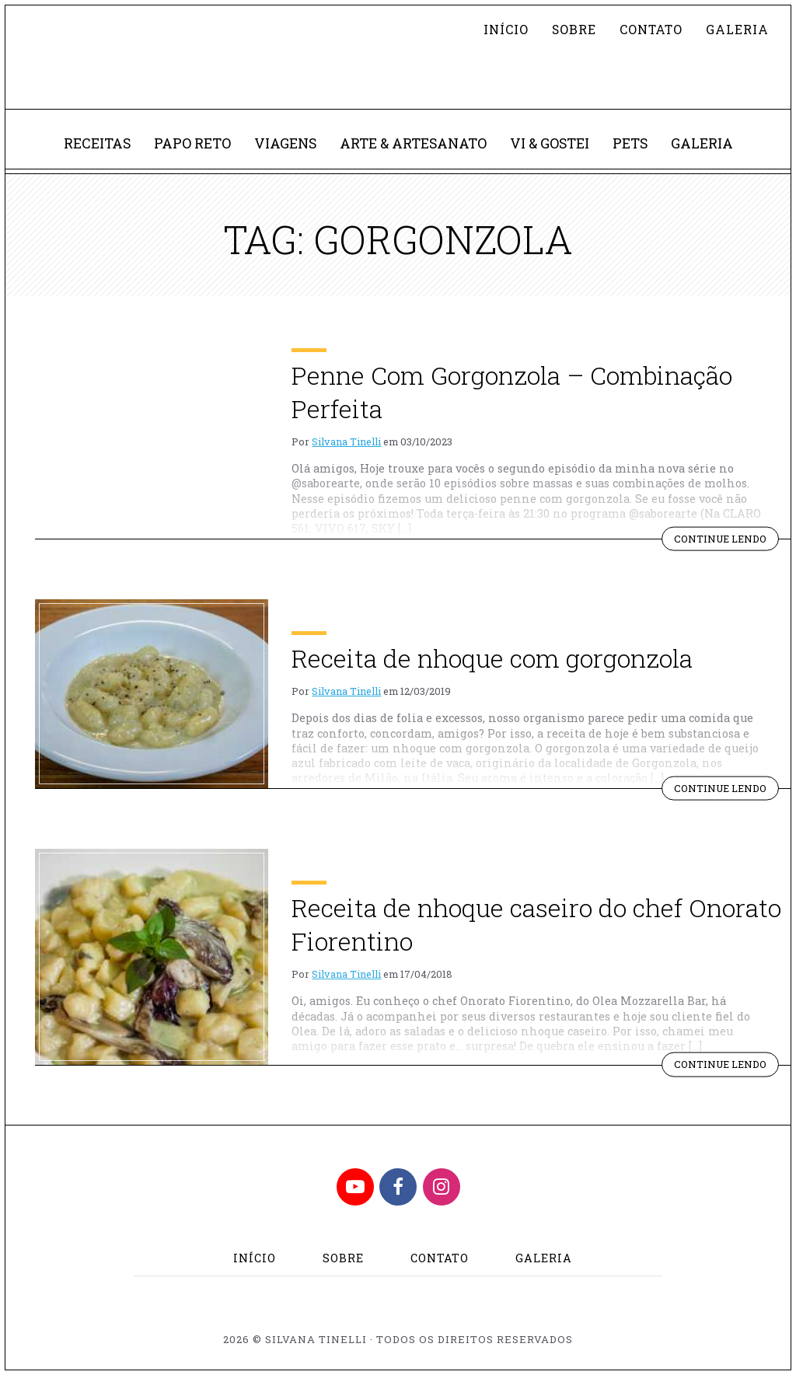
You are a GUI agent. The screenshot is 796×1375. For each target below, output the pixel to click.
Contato (651, 29)
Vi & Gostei (549, 143)
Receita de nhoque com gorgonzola (492, 658)
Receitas (97, 143)
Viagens (285, 143)
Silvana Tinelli (346, 441)
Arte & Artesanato (413, 143)
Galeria (737, 29)
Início (506, 29)
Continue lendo (726, 541)
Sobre (574, 29)
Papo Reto (192, 143)
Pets (630, 143)
